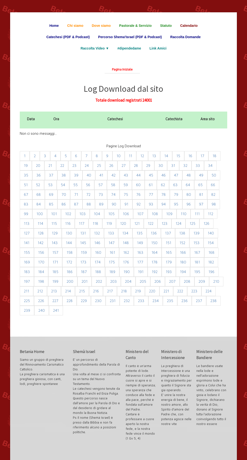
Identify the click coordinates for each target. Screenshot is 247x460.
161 (112, 252)
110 (183, 214)
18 (214, 156)
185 (55, 272)
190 (127, 272)
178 (154, 262)
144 (69, 243)
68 (38, 194)
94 (163, 204)
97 (201, 204)
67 (26, 194)
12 (142, 156)
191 (141, 272)
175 (112, 262)
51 (26, 185)
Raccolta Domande (185, 37)
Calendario (189, 26)
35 (26, 175)
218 (124, 291)
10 (119, 156)
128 (41, 233)
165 (169, 252)
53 (50, 185)
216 (96, 291)
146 (97, 243)
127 (27, 233)
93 (151, 204)
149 (140, 243)
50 (214, 175)
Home (54, 26)
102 (68, 214)
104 (97, 214)
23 (74, 165)
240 (41, 310)
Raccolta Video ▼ (95, 48)
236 (184, 301)
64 (188, 185)
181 (197, 262)
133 (111, 233)
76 (138, 194)
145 (83, 243)
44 (138, 175)
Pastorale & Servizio (135, 26)
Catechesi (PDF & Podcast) (68, 37)
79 (176, 194)
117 (81, 223)
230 (98, 301)
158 (70, 252)
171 (55, 262)
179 (169, 262)
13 (154, 156)
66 (213, 185)
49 (201, 175)
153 (196, 243)
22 (62, 165)
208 (187, 281)
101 (54, 214)
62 (163, 185)
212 (40, 291)
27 (124, 165)
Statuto (166, 26)
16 (190, 156)
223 (194, 291)
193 (169, 272)
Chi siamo (75, 26)
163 (140, 252)
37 (51, 175)
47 (176, 175)
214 (68, 291)
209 (202, 281)
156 (41, 252)
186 (70, 272)
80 (188, 194)
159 (84, 252)
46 (163, 175)
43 (126, 175)
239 (27, 310)
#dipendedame (129, 48)
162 (126, 252)
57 (100, 185)
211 (26, 291)
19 (26, 165)
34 (210, 165)
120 (123, 223)
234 (155, 301)
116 (68, 223)
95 (176, 204)
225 (27, 301)
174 (98, 262)
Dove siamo (101, 26)
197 (27, 281)
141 (26, 243)
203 (113, 281)
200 (70, 281)
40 (89, 175)
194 (183, 272)
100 (39, 214)
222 (180, 291)
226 (41, 301)
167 (197, 252)
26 (111, 165)
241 (56, 310)
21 (50, 165)
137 (168, 233)
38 (64, 175)
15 (178, 156)
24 (87, 165)
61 (151, 185)
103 (82, 214)
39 (76, 175)
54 (63, 185)
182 (211, 262)
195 (197, 272)
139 (196, 233)
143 (55, 243)
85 (51, 204)
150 (154, 243)
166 (183, 252)
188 (98, 272)
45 (151, 175)
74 (113, 194)
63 (175, 185)
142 (40, 243)
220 (152, 291)
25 (99, 165)
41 (101, 175)
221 (166, 291)
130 (69, 233)
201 (85, 281)
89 (101, 204)
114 (40, 223)
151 (168, 243)
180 (183, 262)
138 (182, 233)
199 (55, 281)
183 (27, 272)
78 (163, 194)
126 (206, 223)
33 (198, 165)
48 (188, 175)
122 (150, 223)
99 (26, 214)
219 (138, 291)
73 (101, 194)
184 (41, 272)
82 (213, 194)
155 (27, 252)
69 (51, 194)
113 (26, 223)
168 (211, 252)
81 (201, 194)
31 (173, 165)
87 (76, 204)
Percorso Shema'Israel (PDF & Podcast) (130, 37)
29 (148, 165)
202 (99, 281)
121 (137, 223)
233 (141, 301)
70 (64, 194)
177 (140, 262)
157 (55, 252)
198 (41, 281)
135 (140, 233)
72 (88, 194)
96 (188, 204)
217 (110, 291)
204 (128, 281)
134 (125, 233)
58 (113, 185)
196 (211, 272)
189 (112, 272)
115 (54, 223)
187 (84, 272)
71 (76, 194)
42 (113, 175)
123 (164, 223)
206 (157, 281)
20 (38, 165)
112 (210, 214)
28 (136, 165)
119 (109, 223)
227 (55, 301)
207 (172, 281)
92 (139, 204)
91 (126, 204)
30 (160, 165)
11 (130, 156)
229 (84, 301)
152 (182, 243)
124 (178, 223)
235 (170, 301)
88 (89, 204)
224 (209, 291)
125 (192, 223)
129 (55, 233)
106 (126, 214)
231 (113, 301)
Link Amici (158, 48)
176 (126, 262)
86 (64, 204)
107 (140, 214)
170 (41, 262)
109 (169, 214)
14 (166, 156)
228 (70, 301)
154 (211, 243)
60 (138, 185)
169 (27, 262)
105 (111, 214)
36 (38, 175)
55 (75, 185)
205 (143, 281)
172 (69, 262)
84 (38, 204)
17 (202, 156)
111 (197, 214)
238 (213, 301)
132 (97, 233)
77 (151, 194)
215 (82, 291)
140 (211, 233)
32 (185, 165)
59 (126, 185)
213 (54, 291)
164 (154, 252)
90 (114, 204)
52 (38, 185)
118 (95, 223)
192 (155, 272)
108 (155, 214)
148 (126, 243)
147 (112, 243)
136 (154, 233)
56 (88, 185)
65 (200, 185)
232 (127, 301)
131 (83, 233)
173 (83, 262)
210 (216, 281)
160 (98, 252)
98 (214, 204)
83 (26, 204)
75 (126, 194)
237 (199, 301)
